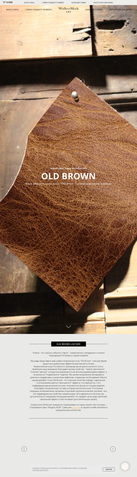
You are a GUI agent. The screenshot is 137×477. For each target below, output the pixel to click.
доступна (76, 407)
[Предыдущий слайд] (24, 470)
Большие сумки (93, 9)
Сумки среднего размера (38, 9)
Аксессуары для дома (120, 9)
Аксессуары (12, 9)
